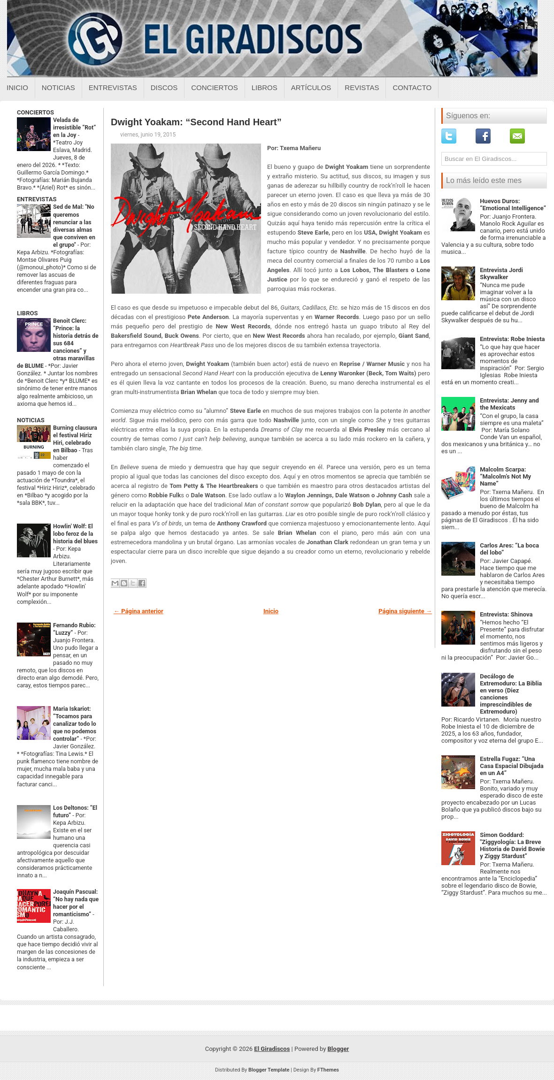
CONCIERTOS (35, 112)
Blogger (338, 1048)
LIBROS (27, 313)
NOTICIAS (31, 420)
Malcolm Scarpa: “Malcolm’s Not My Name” (505, 476)
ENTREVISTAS (36, 199)
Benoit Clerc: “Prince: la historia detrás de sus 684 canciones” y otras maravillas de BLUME (58, 343)
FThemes (328, 1070)
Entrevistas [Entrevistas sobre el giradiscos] (113, 87)
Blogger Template (269, 1070)
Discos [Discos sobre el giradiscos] (164, 87)
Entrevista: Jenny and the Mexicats (509, 404)
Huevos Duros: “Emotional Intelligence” (513, 205)
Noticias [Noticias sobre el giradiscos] (58, 87)
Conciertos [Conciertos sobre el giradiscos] (214, 87)
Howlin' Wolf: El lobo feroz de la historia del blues (75, 534)
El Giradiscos (272, 1048)
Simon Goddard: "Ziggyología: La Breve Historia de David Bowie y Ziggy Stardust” (512, 845)
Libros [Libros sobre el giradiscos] (264, 87)
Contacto (411, 87)
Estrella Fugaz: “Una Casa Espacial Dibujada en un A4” (512, 765)
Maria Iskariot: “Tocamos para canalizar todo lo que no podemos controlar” (74, 724)
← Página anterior (138, 611)
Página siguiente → (405, 611)
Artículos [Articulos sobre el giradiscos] (311, 87)
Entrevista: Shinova (506, 614)
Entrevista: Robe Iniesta (512, 338)
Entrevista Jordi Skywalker (501, 273)
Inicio (17, 87)
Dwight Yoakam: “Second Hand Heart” (196, 122)
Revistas (362, 87)
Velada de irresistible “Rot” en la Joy (74, 127)
